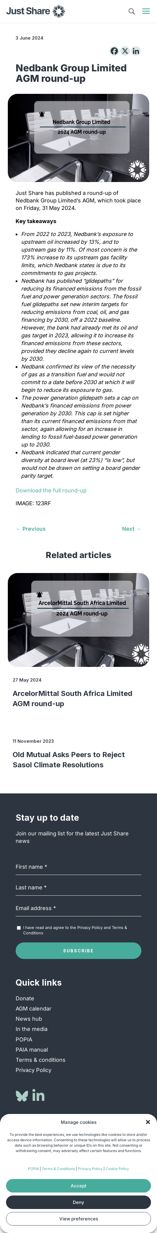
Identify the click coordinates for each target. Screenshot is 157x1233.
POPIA (33, 1168)
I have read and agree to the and (75, 930)
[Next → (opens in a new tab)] (131, 529)
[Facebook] (114, 51)
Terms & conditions (41, 1060)
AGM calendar (33, 1008)
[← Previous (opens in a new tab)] (31, 529)
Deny (78, 1202)
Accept (78, 1186)
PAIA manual (32, 1049)
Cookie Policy (117, 1168)
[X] (125, 51)
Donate (25, 998)
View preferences (78, 1219)
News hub (29, 1019)
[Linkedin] (136, 51)
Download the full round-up (51, 490)
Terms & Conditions (58, 1168)
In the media (32, 1029)
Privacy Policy (90, 1168)
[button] (148, 1122)
